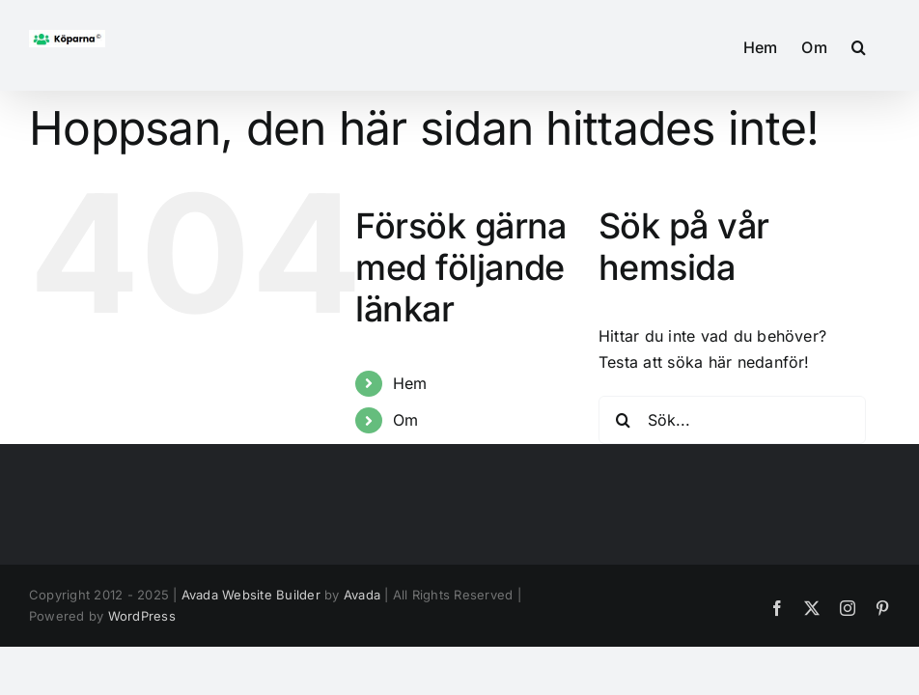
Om (405, 420)
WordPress (142, 616)
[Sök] (623, 420)
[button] (858, 45)
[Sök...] (732, 420)
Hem (410, 383)
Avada (362, 594)
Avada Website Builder (250, 594)
